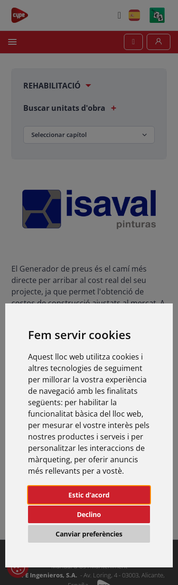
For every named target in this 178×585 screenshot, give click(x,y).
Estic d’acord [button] (89, 494)
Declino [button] (89, 514)
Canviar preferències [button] (89, 533)
